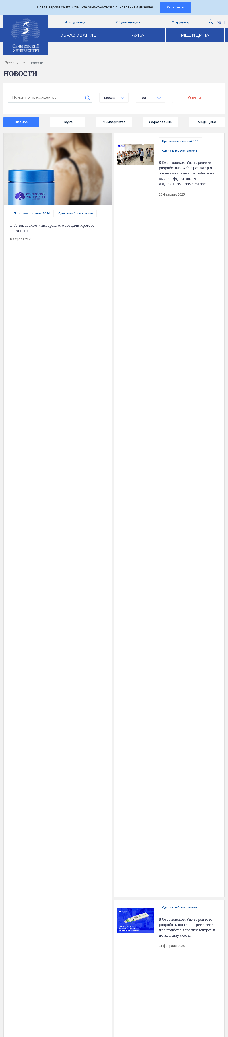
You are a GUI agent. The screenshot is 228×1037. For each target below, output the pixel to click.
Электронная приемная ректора (115, 949)
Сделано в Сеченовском (75, 213)
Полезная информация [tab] (42, 849)
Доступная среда (31, 879)
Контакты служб (112, 936)
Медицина (195, 35)
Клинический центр (180, 875)
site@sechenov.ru (170, 971)
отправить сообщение (55, 541)
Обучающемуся (128, 22)
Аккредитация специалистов (113, 875)
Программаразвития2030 (32, 213)
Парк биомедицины (180, 890)
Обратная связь (29, 901)
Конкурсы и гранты (179, 897)
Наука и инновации (105, 882)
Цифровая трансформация (112, 890)
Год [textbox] (143, 98)
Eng (218, 22)
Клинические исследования (186, 882)
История (24, 894)
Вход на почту (110, 973)
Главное (21, 122)
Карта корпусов (139, 849)
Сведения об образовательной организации (41, 869)
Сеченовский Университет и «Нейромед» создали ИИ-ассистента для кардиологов (74, 402)
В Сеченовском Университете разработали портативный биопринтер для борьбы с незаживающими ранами (49, 669)
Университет (114, 122)
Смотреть (175, 7)
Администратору (113, 1003)
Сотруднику (181, 22)
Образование (77, 35)
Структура (25, 886)
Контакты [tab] (95, 849)
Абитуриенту (75, 22)
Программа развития (107, 897)
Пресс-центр (175, 867)
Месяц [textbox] (109, 98)
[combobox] (114, 98)
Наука (136, 35)
